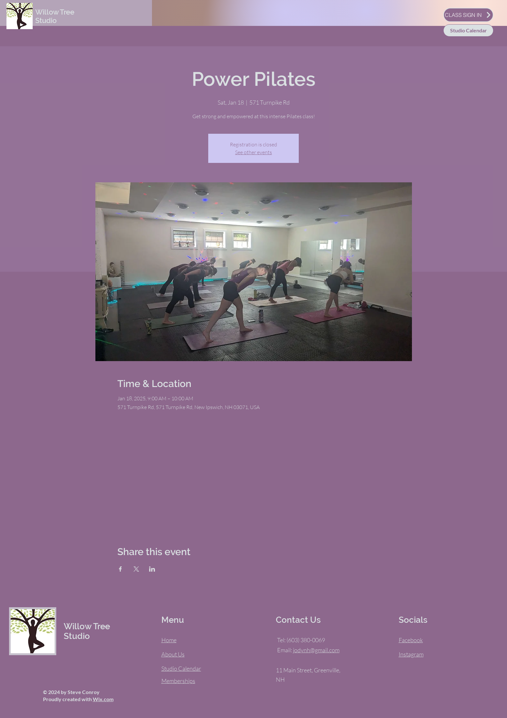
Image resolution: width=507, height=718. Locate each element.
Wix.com (103, 699)
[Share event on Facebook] (120, 569)
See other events (253, 152)
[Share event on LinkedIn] (152, 569)
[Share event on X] (136, 569)
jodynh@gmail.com (316, 650)
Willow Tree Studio (54, 16)
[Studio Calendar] (468, 30)
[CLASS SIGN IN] (468, 15)
